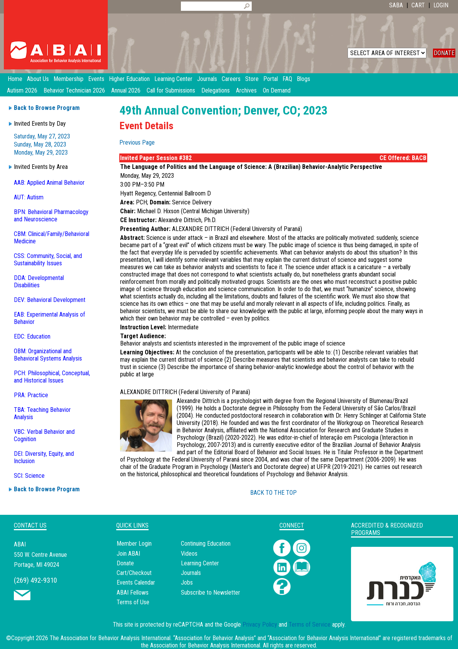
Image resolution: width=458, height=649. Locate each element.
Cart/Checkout (134, 573)
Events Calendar (136, 582)
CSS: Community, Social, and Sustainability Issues (48, 259)
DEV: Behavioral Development (49, 299)
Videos (189, 553)
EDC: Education (32, 336)
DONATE (444, 53)
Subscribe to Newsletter (210, 592)
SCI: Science (29, 475)
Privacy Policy (259, 624)
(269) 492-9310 (35, 580)
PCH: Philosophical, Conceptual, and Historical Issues (52, 376)
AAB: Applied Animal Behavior (49, 182)
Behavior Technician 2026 (74, 90)
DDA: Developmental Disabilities (39, 281)
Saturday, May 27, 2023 (42, 136)
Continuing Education (206, 543)
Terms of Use (133, 602)
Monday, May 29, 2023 (41, 152)
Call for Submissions (171, 90)
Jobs (187, 582)
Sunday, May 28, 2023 (40, 144)
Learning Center (200, 563)
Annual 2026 (125, 90)
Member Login (134, 543)
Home (15, 79)
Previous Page (137, 142)
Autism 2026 (22, 90)
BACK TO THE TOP (273, 492)
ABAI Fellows (133, 592)
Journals (191, 573)
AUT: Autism (28, 197)
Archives (246, 90)
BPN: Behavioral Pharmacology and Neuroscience (51, 215)
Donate (125, 563)
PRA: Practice (31, 395)
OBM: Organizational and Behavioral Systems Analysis (48, 354)
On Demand (277, 90)
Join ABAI (128, 553)
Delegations (215, 90)
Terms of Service (310, 624)
